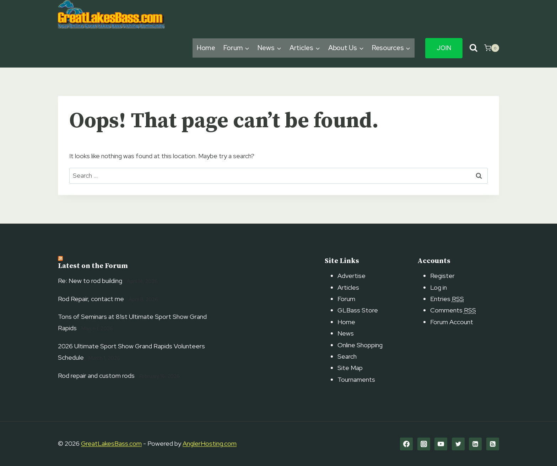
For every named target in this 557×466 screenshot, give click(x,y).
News (345, 333)
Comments (453, 310)
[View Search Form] (473, 48)
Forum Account (451, 322)
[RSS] (492, 444)
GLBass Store (357, 310)
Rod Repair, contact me (91, 299)
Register (442, 276)
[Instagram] (423, 444)
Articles (348, 287)
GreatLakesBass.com (111, 443)
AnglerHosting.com (210, 443)
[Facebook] (406, 444)
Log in (438, 287)
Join (444, 48)
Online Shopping (360, 345)
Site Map (350, 368)
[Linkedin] (475, 444)
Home (206, 47)
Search (347, 356)
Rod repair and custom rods (96, 375)
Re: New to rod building (90, 281)
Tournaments (356, 379)
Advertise (351, 276)
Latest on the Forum (93, 266)
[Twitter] (458, 444)
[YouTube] (440, 444)
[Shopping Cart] (491, 48)
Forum (346, 299)
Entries (447, 299)
